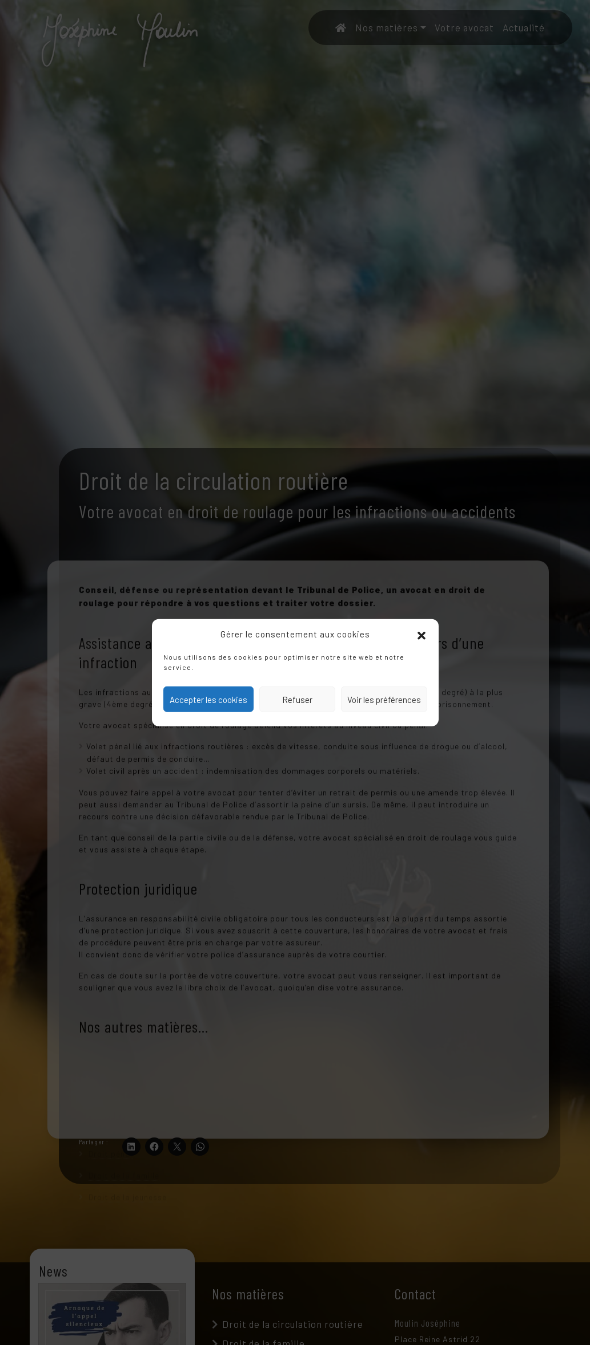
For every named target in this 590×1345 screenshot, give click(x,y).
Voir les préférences (384, 699)
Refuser (297, 699)
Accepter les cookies (208, 699)
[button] (421, 634)
